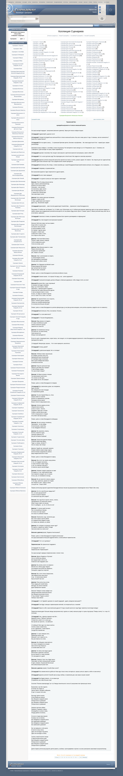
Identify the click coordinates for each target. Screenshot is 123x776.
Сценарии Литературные (18, 313)
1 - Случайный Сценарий (75, 35)
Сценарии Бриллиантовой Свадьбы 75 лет (44, 59)
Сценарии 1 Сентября (18, 51)
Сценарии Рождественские (17, 387)
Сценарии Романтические (18, 395)
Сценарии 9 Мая (17, 60)
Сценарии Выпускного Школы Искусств (43, 84)
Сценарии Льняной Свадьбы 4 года (70, 97)
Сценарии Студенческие (17, 437)
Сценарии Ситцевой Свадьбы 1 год (95, 78)
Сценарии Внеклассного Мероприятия (43, 71)
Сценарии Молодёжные (17, 332)
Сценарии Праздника (18, 381)
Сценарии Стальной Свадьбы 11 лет (96, 83)
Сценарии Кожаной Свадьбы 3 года (70, 83)
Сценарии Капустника (18, 278)
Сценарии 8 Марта (18, 57)
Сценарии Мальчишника (18, 321)
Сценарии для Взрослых (18, 152)
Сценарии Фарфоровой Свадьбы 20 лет (97, 93)
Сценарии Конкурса (17, 295)
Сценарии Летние (18, 310)
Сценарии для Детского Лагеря (41, 93)
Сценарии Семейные (18, 413)
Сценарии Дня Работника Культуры (70, 50)
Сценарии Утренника (17, 449)
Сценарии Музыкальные (18, 338)
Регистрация (13, 20)
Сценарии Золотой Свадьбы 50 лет (70, 72)
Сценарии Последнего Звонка (94, 54)
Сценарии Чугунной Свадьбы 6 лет (95, 100)
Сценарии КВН (18, 281)
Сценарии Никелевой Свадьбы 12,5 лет (71, 112)
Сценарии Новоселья (18, 358)
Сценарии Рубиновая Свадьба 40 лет (96, 67)
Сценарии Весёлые (18, 88)
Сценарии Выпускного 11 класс (41, 76)
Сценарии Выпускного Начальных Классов (44, 83)
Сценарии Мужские (18, 335)
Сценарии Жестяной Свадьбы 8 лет (70, 69)
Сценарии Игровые (18, 270)
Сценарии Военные (17, 107)
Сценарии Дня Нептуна (18, 202)
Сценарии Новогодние (18, 355)
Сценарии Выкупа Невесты (17, 110)
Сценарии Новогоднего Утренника (95, 42)
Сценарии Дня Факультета (18, 247)
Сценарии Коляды (18, 292)
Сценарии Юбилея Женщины (94, 107)
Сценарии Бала (18, 68)
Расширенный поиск (108, 25)
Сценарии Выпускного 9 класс (41, 78)
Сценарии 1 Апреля (17, 45)
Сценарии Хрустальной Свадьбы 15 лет (97, 97)
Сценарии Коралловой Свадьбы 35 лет (71, 88)
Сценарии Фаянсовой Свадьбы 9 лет (96, 95)
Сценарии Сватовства (18, 410)
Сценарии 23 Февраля (18, 54)
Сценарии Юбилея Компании (18, 487)
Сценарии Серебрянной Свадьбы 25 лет (97, 76)
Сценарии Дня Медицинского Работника (43, 112)
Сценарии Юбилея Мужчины (18, 490)
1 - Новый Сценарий (62, 35)
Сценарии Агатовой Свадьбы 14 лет (42, 52)
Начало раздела (52, 35)
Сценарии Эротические (18, 477)
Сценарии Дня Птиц (17, 213)
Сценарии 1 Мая (17, 48)
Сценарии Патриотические (18, 367)
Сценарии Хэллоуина (18, 466)
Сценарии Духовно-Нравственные (70, 66)
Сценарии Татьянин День (18, 440)
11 (80, 757)
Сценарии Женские (18, 255)
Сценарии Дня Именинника (17, 181)
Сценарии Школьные (18, 473)
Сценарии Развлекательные (18, 384)
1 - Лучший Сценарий (88, 35)
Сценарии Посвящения (18, 370)
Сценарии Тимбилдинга (17, 443)
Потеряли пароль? (21, 20)
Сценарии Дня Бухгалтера (18, 167)
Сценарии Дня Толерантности (69, 60)
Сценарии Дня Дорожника (18, 170)
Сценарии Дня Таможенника (18, 236)
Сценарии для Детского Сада (40, 95)
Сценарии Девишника (18, 141)
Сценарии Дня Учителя (18, 244)
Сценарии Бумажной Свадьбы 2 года (43, 60)
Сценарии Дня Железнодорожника (42, 102)
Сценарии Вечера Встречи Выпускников (43, 67)
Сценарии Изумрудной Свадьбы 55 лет (71, 76)
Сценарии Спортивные (18, 429)
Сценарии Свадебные (18, 407)
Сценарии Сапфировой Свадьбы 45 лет (97, 69)
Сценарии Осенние (18, 361)
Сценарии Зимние (18, 263)
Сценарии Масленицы (18, 324)
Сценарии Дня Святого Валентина (70, 55)
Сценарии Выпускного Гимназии (41, 79)
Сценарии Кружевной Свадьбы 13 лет (71, 91)
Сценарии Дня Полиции (17, 210)
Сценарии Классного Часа (18, 284)
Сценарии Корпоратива (17, 303)
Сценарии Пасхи (17, 364)
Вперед (85, 757)
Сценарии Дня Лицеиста (18, 187)
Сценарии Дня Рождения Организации (71, 54)
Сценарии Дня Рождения (18, 221)
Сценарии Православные (18, 378)
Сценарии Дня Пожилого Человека (70, 45)
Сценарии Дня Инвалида (18, 184)
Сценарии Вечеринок (18, 99)
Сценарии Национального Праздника (71, 110)
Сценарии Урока (17, 446)
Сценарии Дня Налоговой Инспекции (70, 42)
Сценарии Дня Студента (17, 233)
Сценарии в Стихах (18, 85)
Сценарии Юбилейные (18, 480)
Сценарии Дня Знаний (18, 178)
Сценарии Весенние (17, 91)
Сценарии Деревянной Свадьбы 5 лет (43, 88)
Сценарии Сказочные (18, 426)
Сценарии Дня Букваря (18, 164)
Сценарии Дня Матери (18, 190)
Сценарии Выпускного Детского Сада (43, 81)
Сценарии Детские (18, 149)
